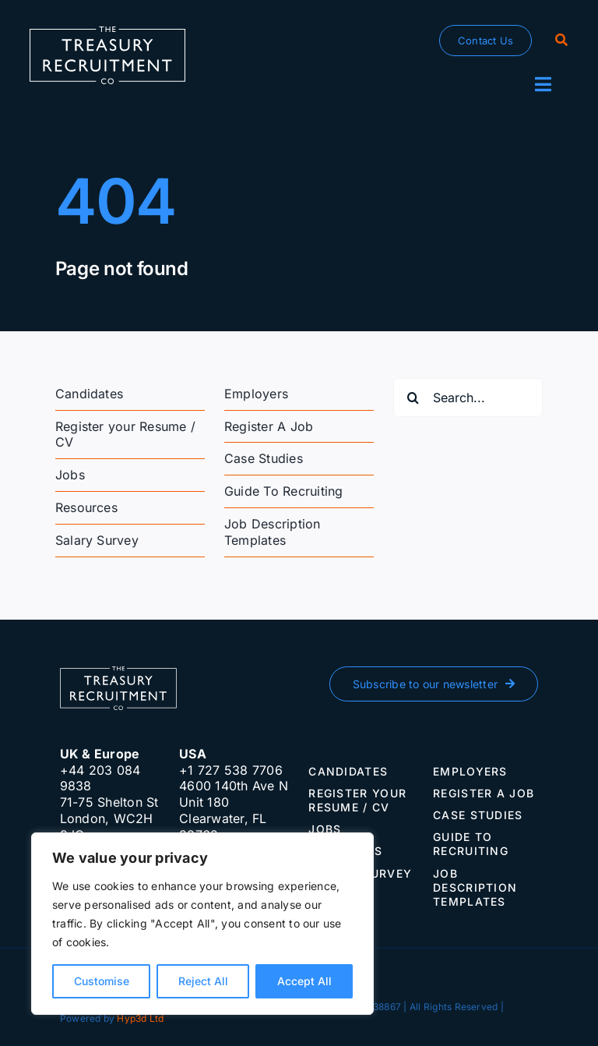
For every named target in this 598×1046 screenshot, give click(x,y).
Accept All (304, 981)
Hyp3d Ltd (140, 1018)
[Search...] (468, 397)
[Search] (561, 40)
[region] (202, 923)
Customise (101, 981)
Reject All (203, 981)
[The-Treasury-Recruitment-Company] (107, 33)
